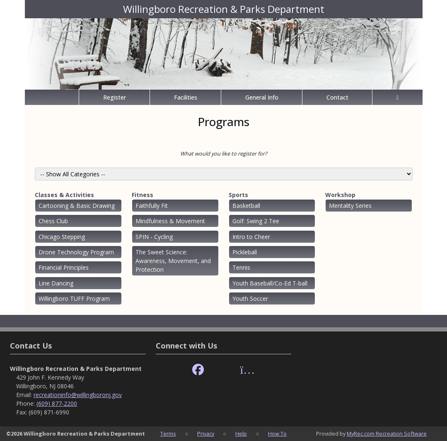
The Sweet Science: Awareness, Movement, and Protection (173, 260)
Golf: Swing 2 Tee (255, 221)
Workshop (340, 195)
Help (241, 433)
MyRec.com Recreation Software (387, 433)
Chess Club (53, 221)
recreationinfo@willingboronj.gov (78, 395)
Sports (238, 195)
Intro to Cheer (251, 237)
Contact (337, 97)
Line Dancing (56, 283)
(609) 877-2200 (56, 403)
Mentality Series (350, 206)
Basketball (246, 206)
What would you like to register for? (223, 153)
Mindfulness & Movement (170, 221)
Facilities (185, 97)
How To (277, 433)
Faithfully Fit (151, 206)
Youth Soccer (250, 298)
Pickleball (244, 252)
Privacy (205, 433)
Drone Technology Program (76, 252)
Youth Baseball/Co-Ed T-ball (269, 283)
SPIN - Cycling (154, 237)
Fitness (142, 195)
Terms (168, 433)
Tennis (241, 267)
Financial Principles (64, 267)
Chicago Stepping (62, 237)
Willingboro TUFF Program (74, 298)
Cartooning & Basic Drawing (77, 206)
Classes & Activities (64, 195)
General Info (261, 97)
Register (114, 97)
